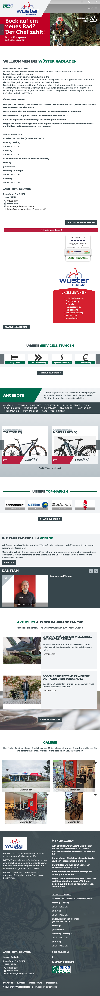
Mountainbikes (30, 411)
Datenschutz (35, 983)
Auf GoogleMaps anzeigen (81, 222)
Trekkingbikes (58, 411)
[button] (92, 8)
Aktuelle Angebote (16, 327)
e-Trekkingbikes (12, 408)
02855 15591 (12, 201)
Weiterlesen (49, 654)
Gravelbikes (66, 408)
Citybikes (22, 405)
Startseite (8, 983)
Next (98, 29)
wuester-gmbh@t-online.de (20, 206)
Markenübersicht (50, 519)
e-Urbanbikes (30, 408)
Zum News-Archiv (50, 719)
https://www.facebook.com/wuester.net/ (26, 209)
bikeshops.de (52, 987)
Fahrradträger (48, 408)
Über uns (9, 562)
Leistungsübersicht (50, 373)
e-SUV (86, 405)
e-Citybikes (35, 405)
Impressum (52, 983)
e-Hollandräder (71, 405)
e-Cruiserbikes (52, 405)
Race (44, 411)
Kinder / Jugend (12, 411)
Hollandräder (83, 408)
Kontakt (21, 983)
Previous (2, 29)
